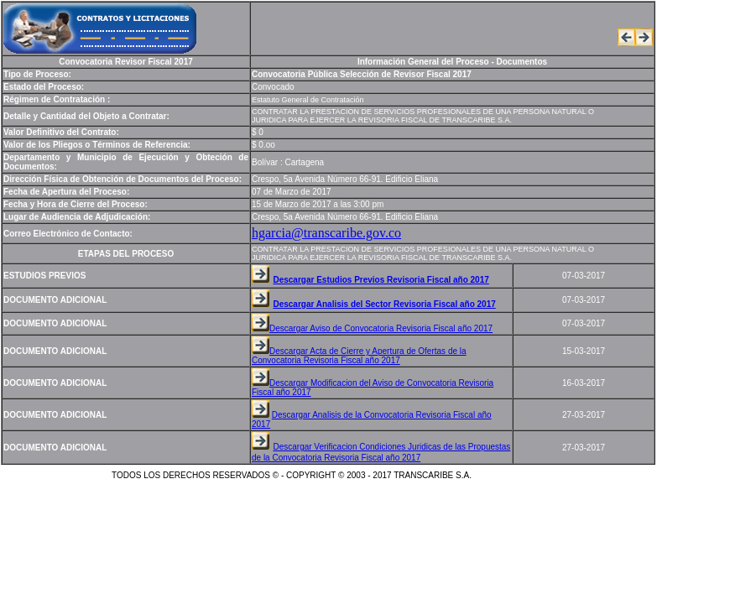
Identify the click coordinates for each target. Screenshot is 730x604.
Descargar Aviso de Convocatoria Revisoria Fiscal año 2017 (381, 328)
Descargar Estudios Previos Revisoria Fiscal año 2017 (380, 279)
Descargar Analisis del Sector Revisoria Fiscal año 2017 (384, 304)
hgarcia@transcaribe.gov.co (326, 233)
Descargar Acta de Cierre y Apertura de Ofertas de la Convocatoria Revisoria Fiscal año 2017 (359, 355)
